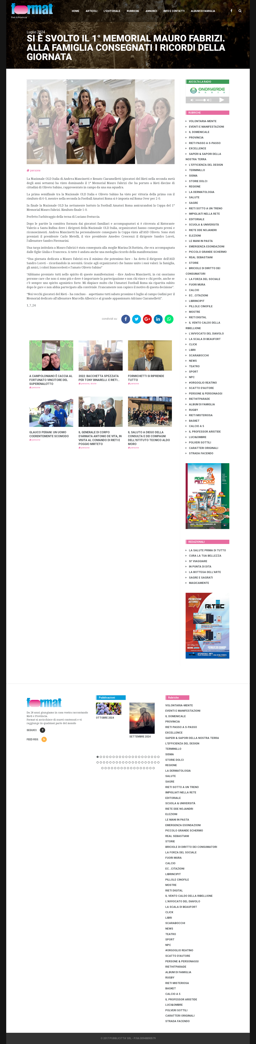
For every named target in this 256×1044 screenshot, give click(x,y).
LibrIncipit (195, 301)
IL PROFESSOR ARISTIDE (203, 431)
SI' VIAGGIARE (196, 561)
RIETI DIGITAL (196, 317)
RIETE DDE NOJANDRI (201, 230)
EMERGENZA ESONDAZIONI (205, 246)
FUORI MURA (195, 284)
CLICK (191, 344)
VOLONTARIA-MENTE (201, 121)
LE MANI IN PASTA (199, 241)
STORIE (192, 263)
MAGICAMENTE (197, 583)
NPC (190, 377)
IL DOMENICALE (197, 132)
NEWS (191, 360)
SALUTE (192, 197)
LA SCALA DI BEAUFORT (203, 339)
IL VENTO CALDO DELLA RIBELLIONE (189, 896)
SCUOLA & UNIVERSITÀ (202, 224)
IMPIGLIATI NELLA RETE (203, 213)
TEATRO (193, 366)
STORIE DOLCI (196, 181)
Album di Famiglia (203, 11)
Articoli (91, 11)
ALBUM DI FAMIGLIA (200, 404)
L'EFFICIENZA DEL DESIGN (204, 164)
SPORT (192, 371)
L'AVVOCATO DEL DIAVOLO (205, 333)
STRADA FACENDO (199, 453)
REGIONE (193, 186)
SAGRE (192, 203)
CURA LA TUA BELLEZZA (203, 555)
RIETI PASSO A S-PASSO (203, 143)
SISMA (192, 175)
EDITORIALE (195, 219)
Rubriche (133, 11)
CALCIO (192, 290)
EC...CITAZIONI (197, 295)
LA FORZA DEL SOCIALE (203, 279)
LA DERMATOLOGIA (200, 192)
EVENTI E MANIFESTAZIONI (205, 126)
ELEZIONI (193, 235)
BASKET (192, 420)
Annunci (151, 11)
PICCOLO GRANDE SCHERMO (206, 251)
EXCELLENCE (196, 148)
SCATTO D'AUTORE (200, 388)
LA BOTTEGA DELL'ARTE (203, 572)
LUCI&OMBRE (196, 437)
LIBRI (191, 350)
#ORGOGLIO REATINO (201, 382)
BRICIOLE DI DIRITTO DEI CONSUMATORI (191, 847)
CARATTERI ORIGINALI (202, 448)
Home (75, 11)
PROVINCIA (195, 137)
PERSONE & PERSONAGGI (204, 393)
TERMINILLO (195, 170)
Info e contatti (174, 11)
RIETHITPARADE (198, 399)
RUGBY (192, 410)
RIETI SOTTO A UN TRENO (204, 208)
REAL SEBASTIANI (199, 257)
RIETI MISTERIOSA (199, 415)
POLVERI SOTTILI (198, 442)
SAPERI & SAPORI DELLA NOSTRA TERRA (192, 738)
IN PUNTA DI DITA (198, 566)
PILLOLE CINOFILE (199, 306)
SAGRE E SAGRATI (199, 577)
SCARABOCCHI (197, 355)
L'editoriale (112, 11)
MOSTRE (193, 311)
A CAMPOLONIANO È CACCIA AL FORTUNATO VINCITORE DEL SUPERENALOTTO (51, 380)
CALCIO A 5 (195, 426)
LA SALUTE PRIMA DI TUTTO (206, 550)
